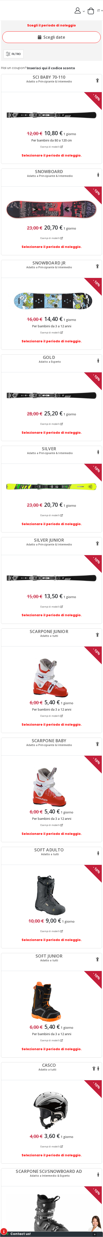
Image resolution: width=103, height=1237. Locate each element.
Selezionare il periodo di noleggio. (52, 155)
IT (98, 10)
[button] (91, 11)
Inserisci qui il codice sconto (51, 68)
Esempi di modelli (51, 146)
